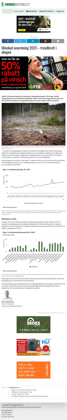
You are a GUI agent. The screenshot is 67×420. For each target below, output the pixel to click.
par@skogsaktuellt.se (14, 306)
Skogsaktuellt (16, 4)
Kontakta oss (8, 11)
